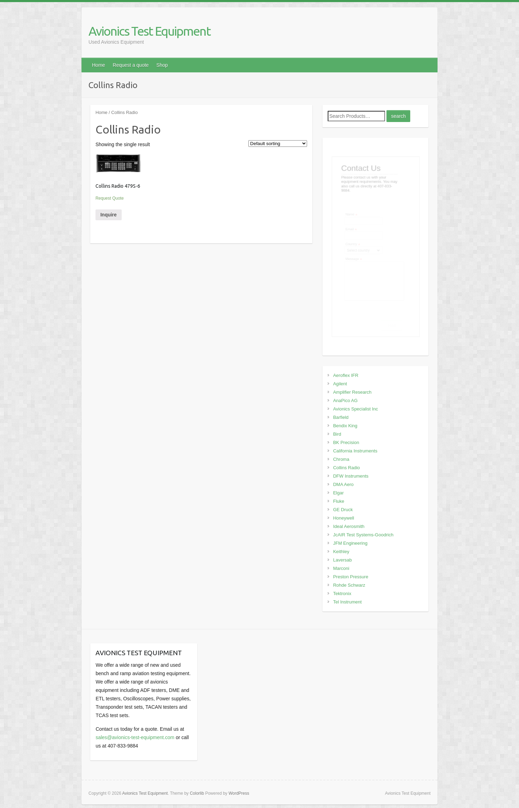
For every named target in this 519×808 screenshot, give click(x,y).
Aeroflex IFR (345, 375)
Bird (337, 434)
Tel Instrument (347, 602)
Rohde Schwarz (349, 585)
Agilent (340, 383)
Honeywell (343, 518)
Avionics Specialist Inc (355, 409)
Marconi (341, 568)
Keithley (341, 551)
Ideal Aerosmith (348, 526)
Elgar (338, 492)
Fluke (338, 501)
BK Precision (346, 442)
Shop (162, 65)
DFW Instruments (350, 476)
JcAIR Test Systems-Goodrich (363, 534)
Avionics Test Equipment (149, 31)
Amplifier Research (352, 392)
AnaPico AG (345, 400)
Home (98, 65)
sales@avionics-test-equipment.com (134, 737)
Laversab (342, 560)
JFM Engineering (350, 543)
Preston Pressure (350, 576)
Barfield (340, 417)
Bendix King (345, 425)
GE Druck (343, 509)
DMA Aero (343, 484)
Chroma (341, 459)
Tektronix (342, 593)
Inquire (108, 214)
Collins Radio (346, 467)
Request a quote (131, 65)
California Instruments (355, 450)
